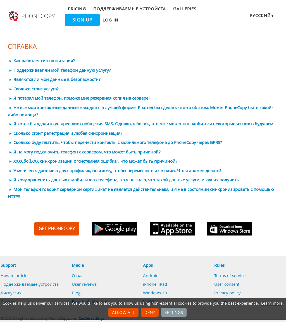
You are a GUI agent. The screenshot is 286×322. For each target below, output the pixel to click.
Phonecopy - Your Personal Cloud (32, 16)
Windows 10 (155, 292)
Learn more (272, 303)
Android (151, 275)
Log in (110, 20)
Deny (149, 312)
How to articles (15, 275)
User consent (226, 284)
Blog (76, 292)
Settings (174, 312)
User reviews (84, 284)
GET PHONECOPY (57, 228)
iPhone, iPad (155, 284)
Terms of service (230, 275)
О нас (77, 275)
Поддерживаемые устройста (129, 8)
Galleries (184, 8)
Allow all (123, 312)
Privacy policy (227, 292)
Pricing (77, 8)
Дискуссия (11, 292)
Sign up (82, 20)
